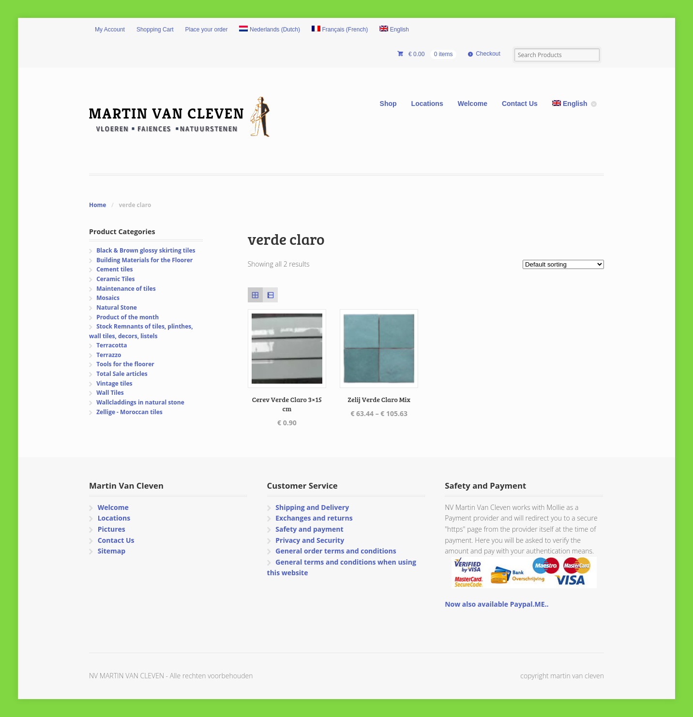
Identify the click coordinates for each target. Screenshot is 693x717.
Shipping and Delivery (312, 507)
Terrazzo (108, 355)
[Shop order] (563, 264)
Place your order (206, 29)
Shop (388, 103)
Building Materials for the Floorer (144, 260)
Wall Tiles (110, 392)
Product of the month (127, 317)
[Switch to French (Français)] (340, 30)
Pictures (111, 529)
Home (97, 205)
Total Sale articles (122, 374)
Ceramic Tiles (115, 279)
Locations (427, 103)
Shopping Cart (155, 29)
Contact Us (520, 103)
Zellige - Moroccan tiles (129, 412)
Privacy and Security (309, 540)
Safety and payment (309, 529)
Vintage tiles (114, 383)
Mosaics (108, 298)
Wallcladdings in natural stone (140, 402)
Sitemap (111, 550)
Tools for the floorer (125, 364)
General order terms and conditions (335, 550)
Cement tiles (114, 269)
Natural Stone (116, 307)
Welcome (472, 103)
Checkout (488, 53)
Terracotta (111, 345)
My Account (110, 29)
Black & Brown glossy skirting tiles (145, 250)
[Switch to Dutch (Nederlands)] (269, 30)
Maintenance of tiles (125, 288)
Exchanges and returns (313, 518)
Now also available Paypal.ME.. (496, 604)
